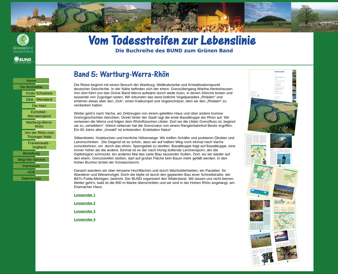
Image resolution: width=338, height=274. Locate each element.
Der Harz (39, 106)
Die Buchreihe (31, 87)
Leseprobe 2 (84, 203)
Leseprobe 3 (84, 211)
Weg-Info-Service (31, 160)
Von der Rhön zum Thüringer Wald (39, 135)
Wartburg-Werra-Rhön (39, 124)
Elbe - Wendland (39, 99)
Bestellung (31, 153)
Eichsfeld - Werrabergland (39, 114)
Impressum (31, 166)
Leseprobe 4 (84, 219)
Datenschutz (31, 178)
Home (31, 81)
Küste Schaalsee (39, 93)
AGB (31, 172)
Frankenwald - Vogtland (39, 145)
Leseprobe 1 (84, 195)
